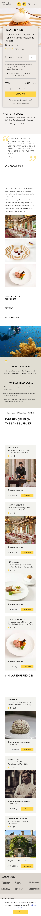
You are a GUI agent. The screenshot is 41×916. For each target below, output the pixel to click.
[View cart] (33, 4)
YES (20, 912)
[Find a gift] (19, 4)
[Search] (29, 4)
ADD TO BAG (20, 94)
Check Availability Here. (20, 103)
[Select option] (32, 57)
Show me (27, 495)
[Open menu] (37, 4)
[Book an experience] (24, 4)
